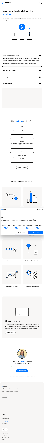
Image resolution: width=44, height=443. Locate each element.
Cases (3, 410)
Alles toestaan (36, 232)
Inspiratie (3, 408)
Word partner (4, 400)
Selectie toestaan (21, 232)
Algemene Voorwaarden (6, 437)
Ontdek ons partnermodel (29, 376)
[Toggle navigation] (40, 2)
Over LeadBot (4, 402)
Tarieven (3, 404)
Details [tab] (22, 212)
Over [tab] (36, 212)
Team (3, 406)
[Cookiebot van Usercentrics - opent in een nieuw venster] (37, 209)
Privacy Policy (4, 435)
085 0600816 (4, 423)
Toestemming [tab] (8, 212)
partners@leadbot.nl (5, 421)
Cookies (3, 439)
